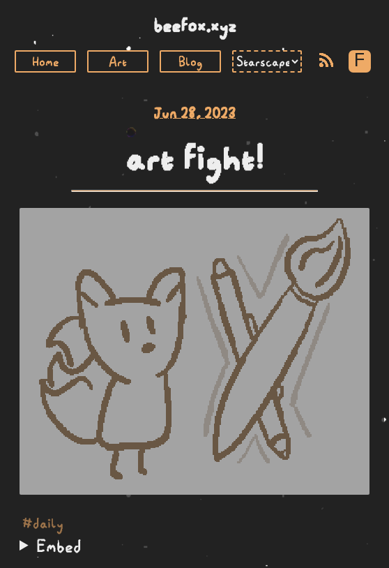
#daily (42, 523)
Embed (59, 545)
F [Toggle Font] (359, 61)
